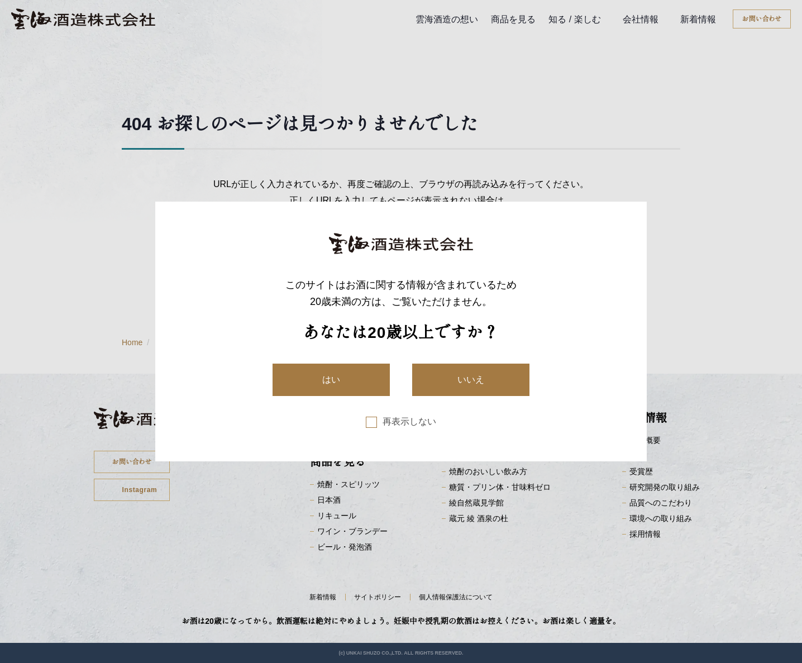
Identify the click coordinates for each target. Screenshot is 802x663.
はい (331, 379)
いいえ (470, 379)
